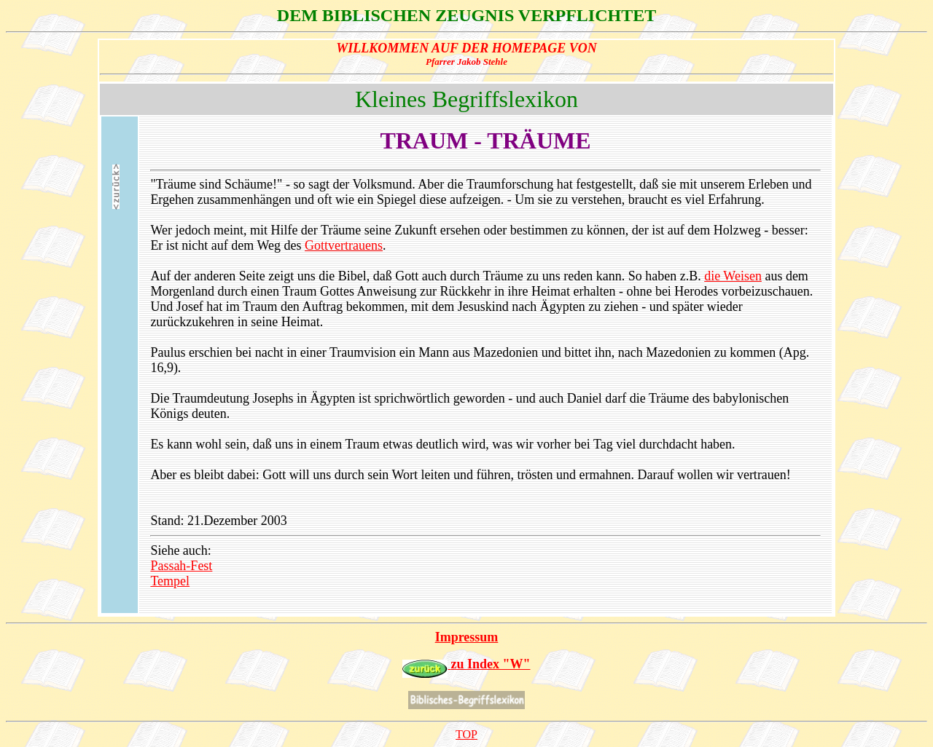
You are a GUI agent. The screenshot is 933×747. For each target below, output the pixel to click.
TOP (466, 734)
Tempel (170, 581)
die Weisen (733, 276)
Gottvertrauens (344, 245)
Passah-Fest (181, 565)
